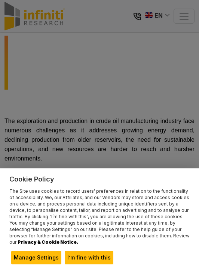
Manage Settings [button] (36, 257)
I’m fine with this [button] (89, 257)
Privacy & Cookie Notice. (48, 242)
